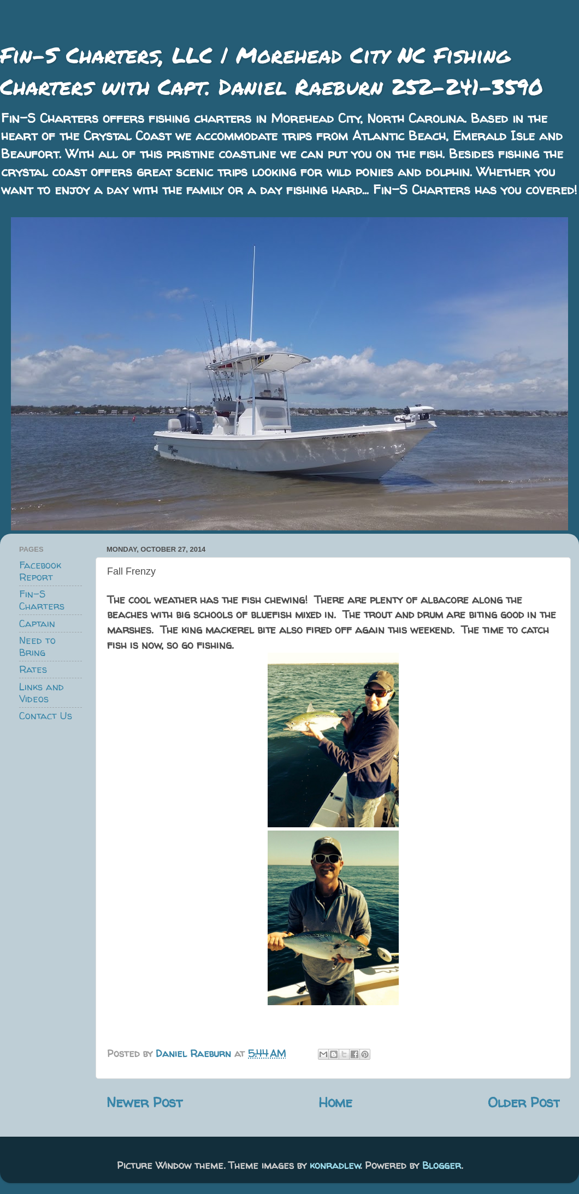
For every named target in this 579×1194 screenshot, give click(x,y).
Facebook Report (40, 571)
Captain (37, 623)
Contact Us (45, 716)
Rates (33, 669)
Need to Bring (37, 646)
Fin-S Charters (41, 600)
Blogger (441, 1165)
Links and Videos (41, 693)
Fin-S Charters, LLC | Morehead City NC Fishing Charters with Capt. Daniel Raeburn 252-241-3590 (271, 70)
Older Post (524, 1102)
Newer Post (144, 1102)
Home (335, 1102)
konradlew (335, 1165)
